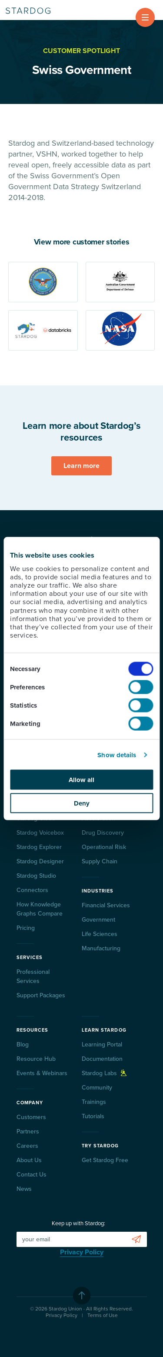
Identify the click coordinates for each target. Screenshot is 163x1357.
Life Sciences (99, 934)
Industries (98, 891)
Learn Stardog (104, 1030)
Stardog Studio (36, 875)
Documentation (102, 1059)
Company (30, 1103)
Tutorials (93, 1116)
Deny (82, 803)
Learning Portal (102, 1044)
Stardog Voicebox (40, 832)
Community (97, 1087)
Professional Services (33, 976)
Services (30, 957)
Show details (116, 755)
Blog (23, 1044)
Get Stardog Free (105, 1160)
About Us (29, 1160)
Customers (31, 1117)
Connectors (32, 890)
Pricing (26, 928)
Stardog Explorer (39, 847)
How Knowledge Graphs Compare (40, 909)
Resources (33, 1030)
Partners (28, 1131)
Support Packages (41, 995)
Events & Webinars (42, 1073)
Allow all (81, 780)
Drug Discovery (103, 832)
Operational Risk (104, 847)
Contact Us (32, 1174)
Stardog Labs (104, 1073)
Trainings (94, 1102)
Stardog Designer (40, 861)
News (24, 1189)
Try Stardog (100, 1146)
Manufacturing (101, 948)
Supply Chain (99, 861)
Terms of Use (102, 1315)
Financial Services (106, 905)
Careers (27, 1146)
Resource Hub (36, 1059)
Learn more (81, 465)
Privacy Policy (81, 1252)
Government (98, 919)
